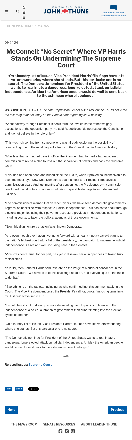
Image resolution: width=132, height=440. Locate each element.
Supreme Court (40, 364)
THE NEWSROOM (18, 26)
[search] (17, 11)
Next (11, 409)
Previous (117, 409)
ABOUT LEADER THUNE (99, 424)
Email (19, 388)
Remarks (41, 26)
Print (8, 388)
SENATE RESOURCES (59, 424)
